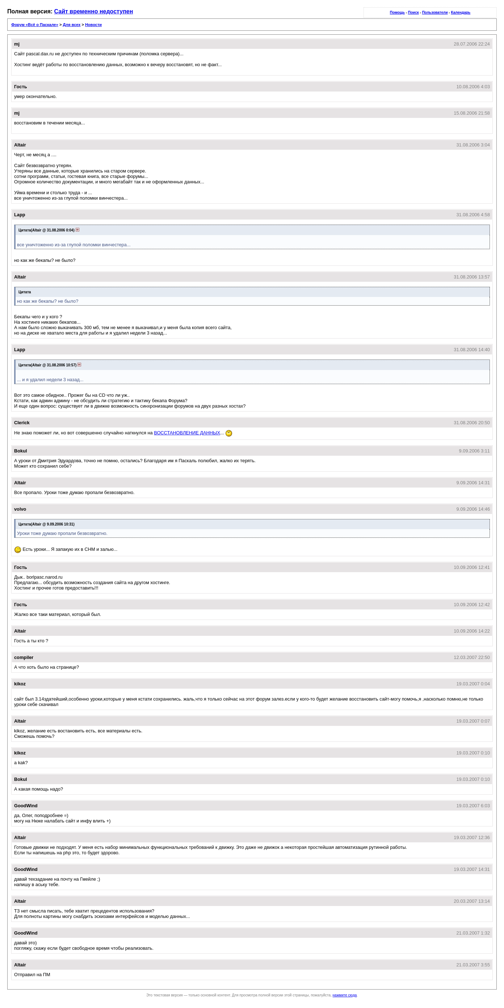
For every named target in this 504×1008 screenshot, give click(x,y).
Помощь (397, 12)
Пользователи (435, 12)
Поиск (413, 12)
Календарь (460, 12)
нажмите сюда (345, 995)
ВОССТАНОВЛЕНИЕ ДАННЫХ (187, 432)
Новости (93, 24)
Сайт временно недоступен (93, 11)
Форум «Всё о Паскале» (34, 24)
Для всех (71, 24)
